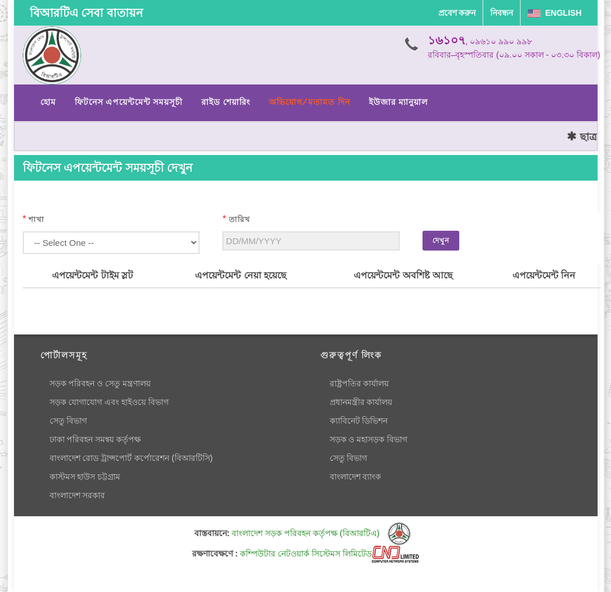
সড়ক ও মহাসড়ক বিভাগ (369, 439)
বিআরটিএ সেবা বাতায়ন (86, 12)
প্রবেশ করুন (457, 12)
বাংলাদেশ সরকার (78, 495)
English (554, 12)
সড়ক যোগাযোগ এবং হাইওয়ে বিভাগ (109, 402)
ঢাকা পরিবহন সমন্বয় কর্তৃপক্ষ (95, 439)
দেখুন (440, 241)
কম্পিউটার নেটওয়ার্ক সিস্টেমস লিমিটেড (329, 553)
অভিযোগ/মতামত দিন (309, 102)
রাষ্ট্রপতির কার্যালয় (359, 383)
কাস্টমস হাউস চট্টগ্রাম (85, 476)
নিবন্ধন (501, 12)
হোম (48, 102)
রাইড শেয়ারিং (225, 102)
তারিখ (239, 219)
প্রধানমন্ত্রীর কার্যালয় (361, 402)
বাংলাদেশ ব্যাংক (356, 476)
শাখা (36, 219)
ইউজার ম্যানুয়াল (398, 102)
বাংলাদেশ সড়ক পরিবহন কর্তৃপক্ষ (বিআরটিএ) (321, 533)
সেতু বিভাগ (69, 420)
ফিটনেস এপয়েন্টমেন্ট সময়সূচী (129, 102)
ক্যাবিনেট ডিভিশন (359, 420)
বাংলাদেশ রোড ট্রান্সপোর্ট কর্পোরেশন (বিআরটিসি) (131, 458)
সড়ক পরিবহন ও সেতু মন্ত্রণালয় (100, 383)
